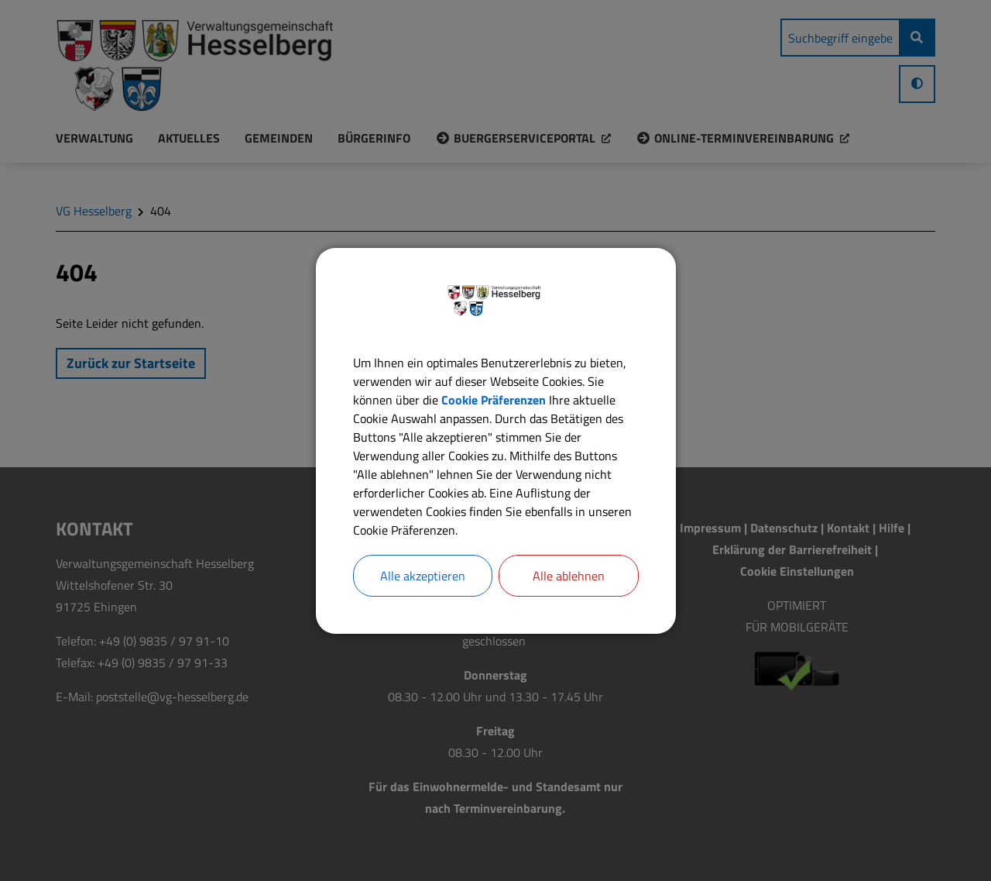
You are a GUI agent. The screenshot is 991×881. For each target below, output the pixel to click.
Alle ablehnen (569, 575)
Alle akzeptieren (422, 575)
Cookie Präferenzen (493, 400)
